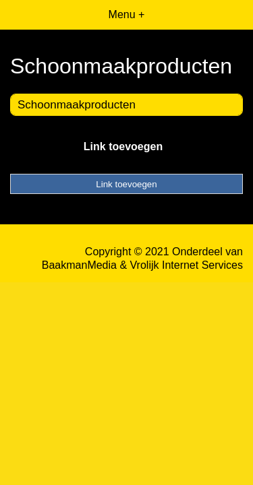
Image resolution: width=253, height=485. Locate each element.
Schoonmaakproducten (77, 104)
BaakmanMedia (79, 265)
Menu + (127, 14)
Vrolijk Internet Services (186, 265)
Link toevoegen (123, 146)
